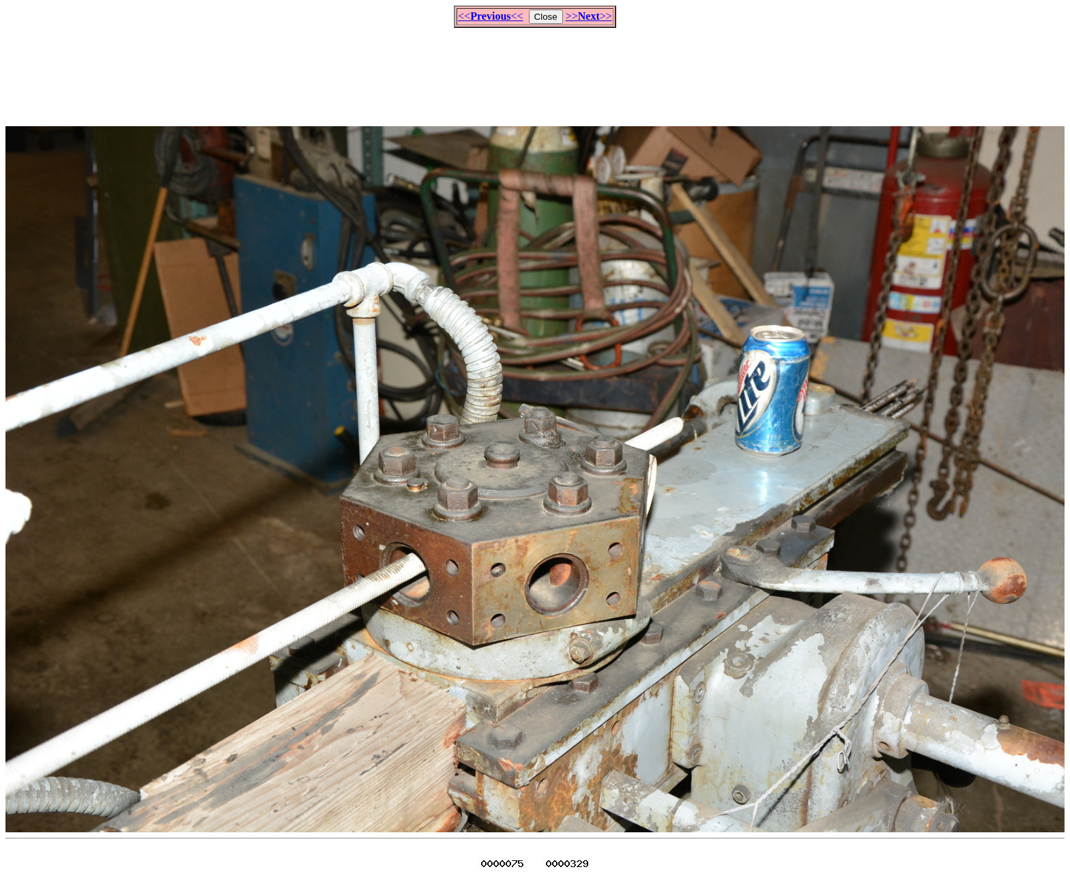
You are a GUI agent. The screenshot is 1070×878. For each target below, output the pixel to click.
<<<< (490, 16)
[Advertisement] (535, 71)
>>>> (589, 16)
